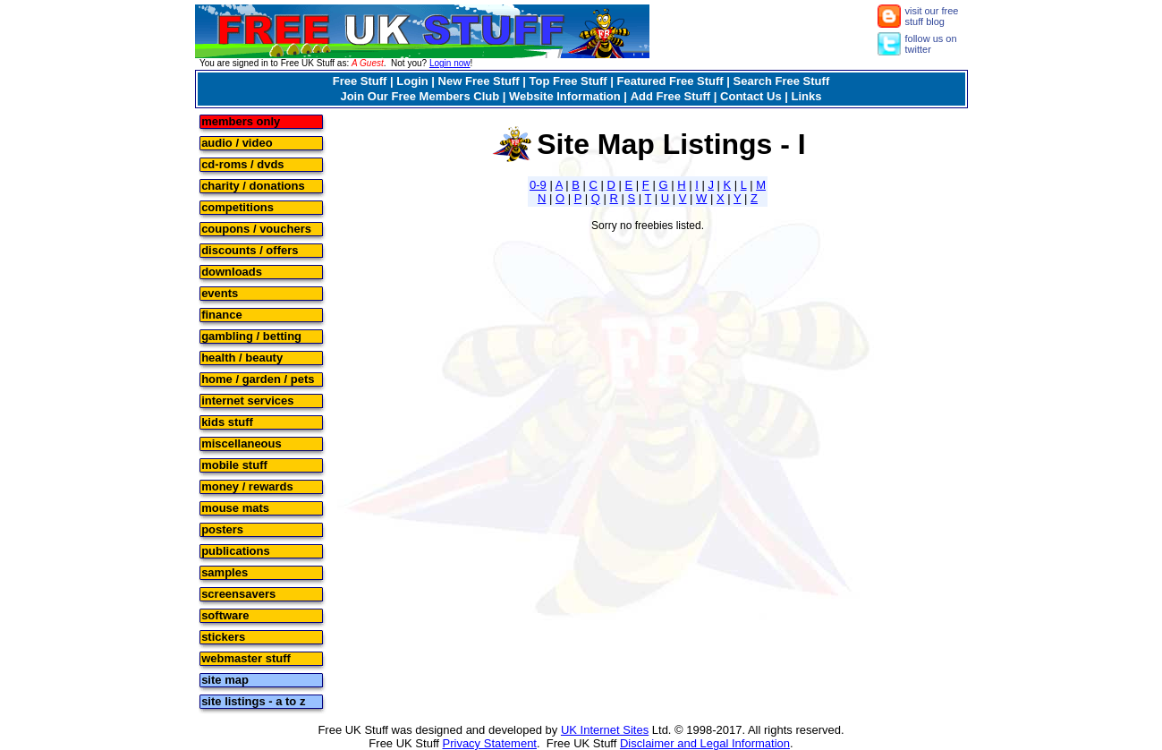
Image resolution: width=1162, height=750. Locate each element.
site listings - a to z (253, 700)
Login (412, 81)
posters (222, 528)
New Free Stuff (479, 81)
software (225, 614)
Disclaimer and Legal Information (705, 743)
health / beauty (242, 356)
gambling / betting (251, 335)
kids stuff (227, 421)
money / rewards (247, 485)
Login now (450, 63)
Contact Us (751, 96)
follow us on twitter (931, 44)
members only (240, 120)
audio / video (236, 142)
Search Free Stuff (782, 81)
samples (224, 571)
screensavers (238, 593)
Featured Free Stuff (670, 81)
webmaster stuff (246, 657)
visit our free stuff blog (932, 16)
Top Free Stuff (567, 81)
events (219, 292)
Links (807, 96)
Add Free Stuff (671, 96)
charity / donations (253, 185)
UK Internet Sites (605, 730)
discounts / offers (249, 249)
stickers (223, 636)
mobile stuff (234, 464)
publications (235, 550)
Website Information (565, 96)
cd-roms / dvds (242, 163)
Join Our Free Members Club (419, 96)
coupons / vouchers (256, 227)
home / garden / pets (257, 378)
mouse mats (235, 507)
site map (225, 679)
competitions (237, 206)
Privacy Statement (490, 743)
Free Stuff (360, 81)
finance (221, 313)
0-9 (538, 185)
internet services (247, 399)
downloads (231, 270)
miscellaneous (241, 442)
